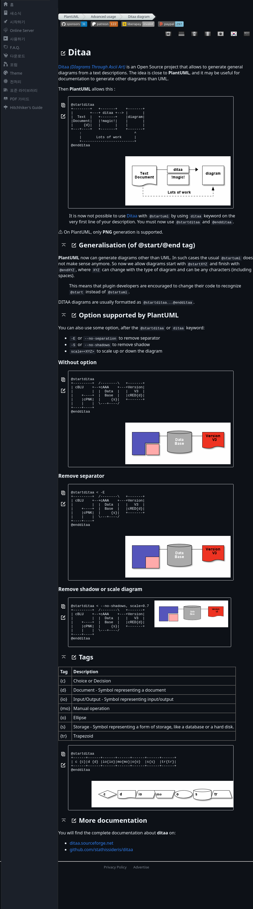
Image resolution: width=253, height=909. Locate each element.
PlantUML (71, 16)
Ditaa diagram (139, 16)
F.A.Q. (10, 47)
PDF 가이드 (15, 98)
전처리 (11, 81)
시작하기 (13, 21)
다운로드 (13, 55)
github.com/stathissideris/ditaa (101, 884)
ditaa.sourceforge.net (91, 878)
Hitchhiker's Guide (21, 107)
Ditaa (91, 67)
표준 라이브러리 (19, 90)
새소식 (11, 13)
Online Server (17, 30)
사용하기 (13, 38)
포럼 (9, 64)
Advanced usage (103, 16)
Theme (11, 73)
